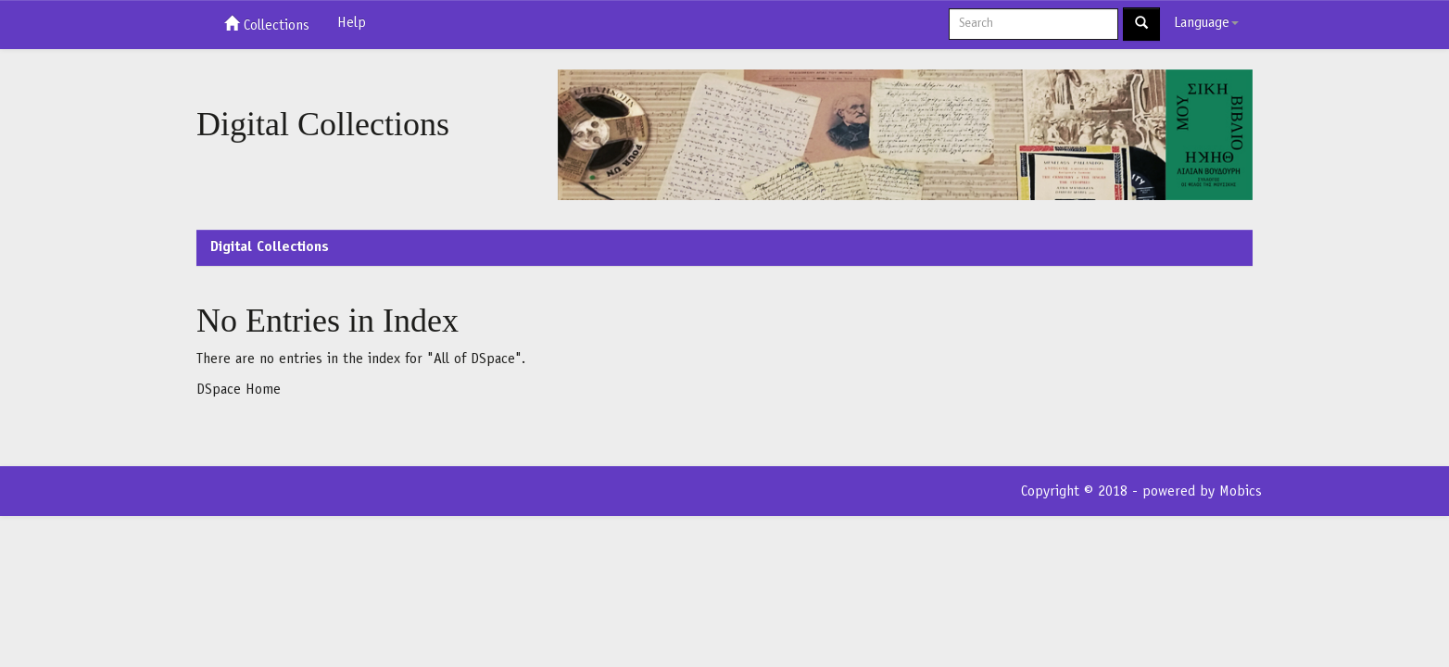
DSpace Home (238, 390)
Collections (266, 24)
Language (1206, 23)
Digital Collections (269, 247)
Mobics (1240, 492)
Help (351, 23)
